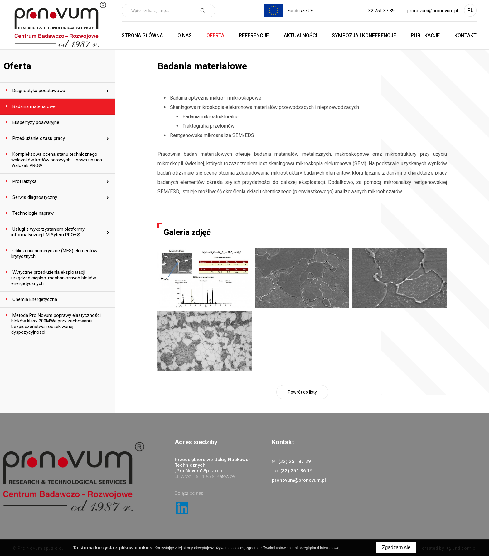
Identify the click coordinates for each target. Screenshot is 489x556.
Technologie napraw (32, 213)
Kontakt (465, 35)
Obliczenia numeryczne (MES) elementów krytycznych (54, 253)
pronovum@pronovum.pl (432, 10)
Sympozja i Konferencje (364, 35)
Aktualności (300, 35)
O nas (184, 35)
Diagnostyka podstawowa (38, 90)
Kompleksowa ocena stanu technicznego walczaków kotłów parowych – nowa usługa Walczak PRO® (56, 159)
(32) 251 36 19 (296, 471)
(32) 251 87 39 (294, 461)
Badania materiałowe (33, 106)
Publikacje (425, 35)
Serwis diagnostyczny (34, 197)
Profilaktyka (23, 181)
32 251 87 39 (381, 10)
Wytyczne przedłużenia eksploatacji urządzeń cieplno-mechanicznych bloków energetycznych (53, 277)
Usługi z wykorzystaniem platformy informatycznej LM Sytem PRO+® (48, 232)
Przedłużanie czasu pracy (38, 138)
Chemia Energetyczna (34, 299)
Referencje (254, 35)
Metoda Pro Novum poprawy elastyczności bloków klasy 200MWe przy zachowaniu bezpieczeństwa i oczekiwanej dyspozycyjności (56, 323)
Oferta (215, 35)
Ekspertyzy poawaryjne (35, 122)
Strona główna (142, 35)
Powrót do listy (302, 392)
